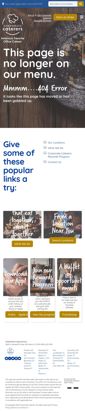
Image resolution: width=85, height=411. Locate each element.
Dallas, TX (71, 363)
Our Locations (56, 142)
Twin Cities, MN (58, 366)
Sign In (31, 15)
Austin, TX (71, 355)
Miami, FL (42, 373)
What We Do (55, 148)
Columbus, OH (73, 350)
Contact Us (54, 162)
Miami (18, 4)
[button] (81, 17)
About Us (15, 407)
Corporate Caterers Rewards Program (59, 155)
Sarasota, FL (43, 350)
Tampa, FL (28, 368)
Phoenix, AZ (28, 350)
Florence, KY (58, 358)
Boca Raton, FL (59, 355)
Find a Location (80, 4)
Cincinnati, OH (72, 353)
